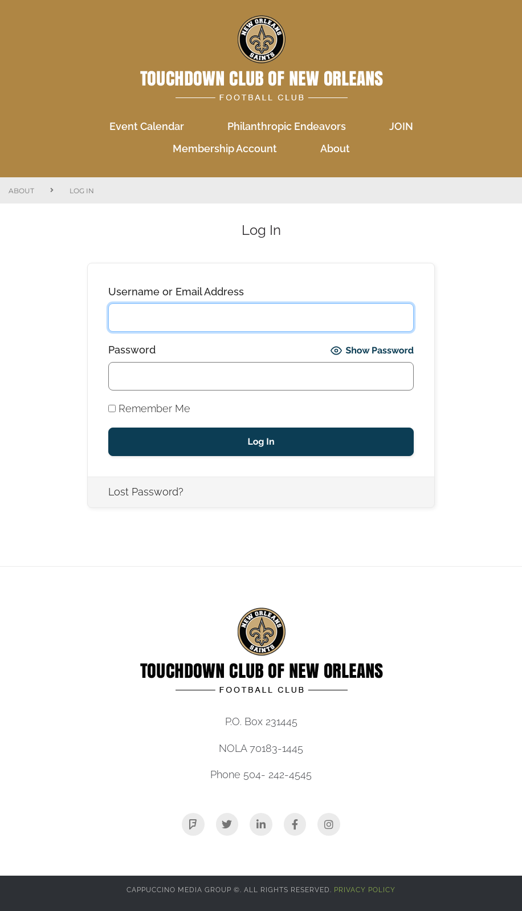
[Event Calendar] (147, 127)
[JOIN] (401, 127)
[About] (335, 149)
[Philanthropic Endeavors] (287, 127)
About (21, 190)
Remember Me (149, 408)
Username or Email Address (176, 292)
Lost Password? (145, 492)
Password (132, 350)
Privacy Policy (364, 890)
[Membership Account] (225, 149)
